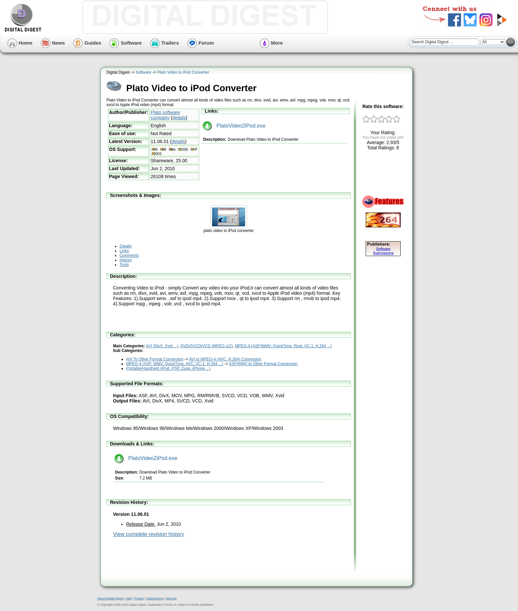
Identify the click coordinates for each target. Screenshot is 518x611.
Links (124, 250)
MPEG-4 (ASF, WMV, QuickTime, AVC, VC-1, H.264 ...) (174, 364)
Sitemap (171, 598)
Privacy (139, 598)
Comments (129, 255)
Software (125, 43)
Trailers (164, 43)
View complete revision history (148, 534)
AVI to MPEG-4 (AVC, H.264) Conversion (225, 359)
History (126, 260)
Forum (200, 43)
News (53, 43)
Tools (124, 264)
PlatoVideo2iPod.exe (234, 126)
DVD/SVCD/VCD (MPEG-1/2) (207, 346)
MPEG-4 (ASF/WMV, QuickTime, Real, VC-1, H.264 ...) (283, 346)
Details (126, 246)
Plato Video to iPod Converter (183, 72)
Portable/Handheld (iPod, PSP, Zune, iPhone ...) (168, 368)
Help (129, 598)
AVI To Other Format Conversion (154, 359)
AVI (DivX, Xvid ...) (162, 346)
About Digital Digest (110, 598)
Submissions (154, 598)
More (271, 43)
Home (19, 43)
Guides (87, 43)
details (179, 117)
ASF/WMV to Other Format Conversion (263, 364)
